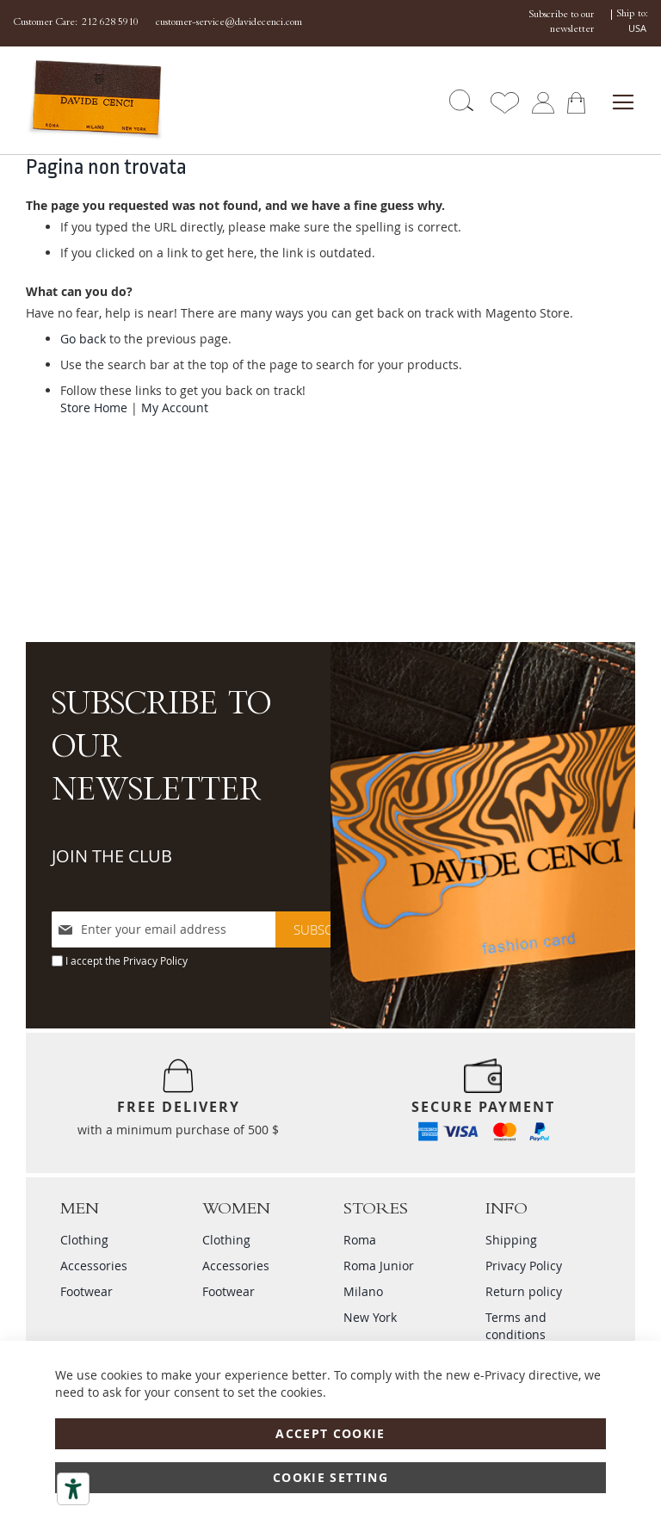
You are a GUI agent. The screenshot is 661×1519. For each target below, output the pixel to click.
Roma (359, 1240)
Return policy (523, 1291)
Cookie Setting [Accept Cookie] (330, 1477)
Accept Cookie (330, 1433)
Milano (363, 1291)
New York (370, 1317)
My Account (174, 407)
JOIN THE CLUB (112, 856)
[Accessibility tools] (73, 1489)
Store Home (93, 407)
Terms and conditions (516, 1326)
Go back (83, 338)
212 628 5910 (110, 23)
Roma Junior (378, 1265)
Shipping (511, 1240)
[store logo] (76, 100)
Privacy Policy (155, 960)
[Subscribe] (325, 929)
